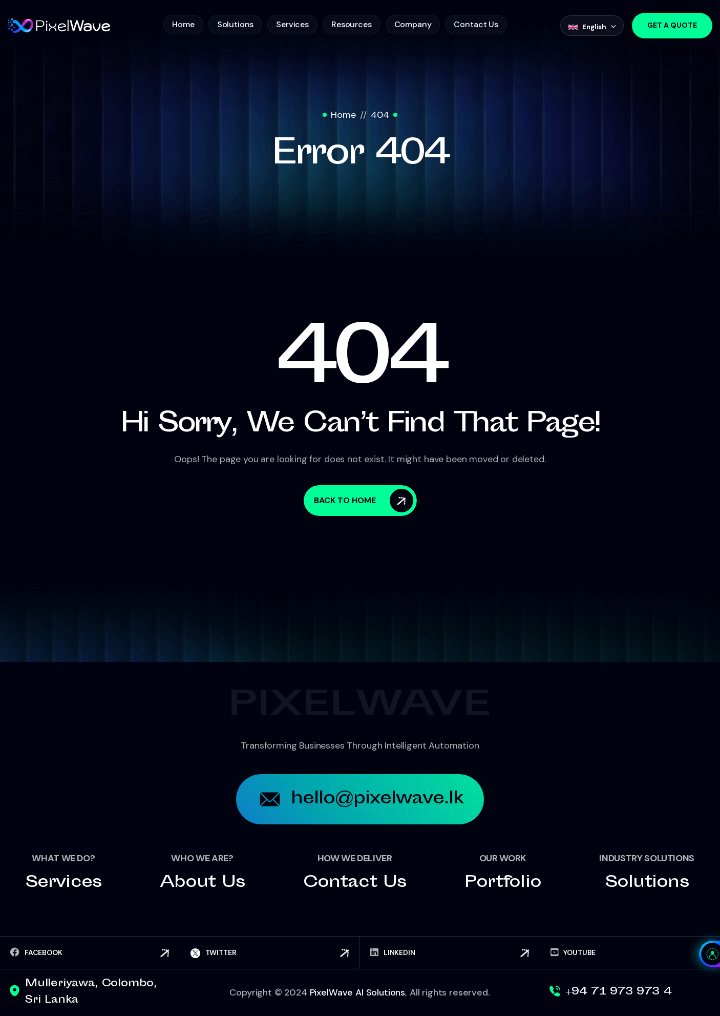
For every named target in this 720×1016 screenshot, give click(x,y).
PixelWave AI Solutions (357, 992)
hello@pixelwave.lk (360, 799)
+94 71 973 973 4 (618, 992)
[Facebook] (90, 953)
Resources (351, 24)
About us (202, 883)
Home (183, 24)
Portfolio (502, 883)
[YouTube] (630, 953)
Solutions (235, 24)
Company (413, 24)
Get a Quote (672, 25)
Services (292, 24)
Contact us (354, 883)
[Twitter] (270, 953)
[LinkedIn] (450, 953)
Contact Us (476, 24)
